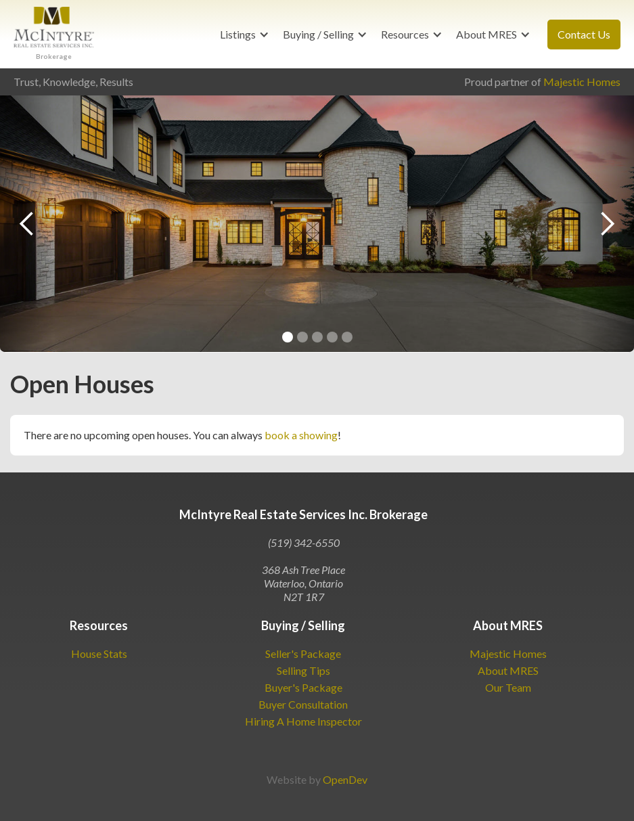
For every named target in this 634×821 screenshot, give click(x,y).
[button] (244, 34)
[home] (54, 34)
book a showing (301, 434)
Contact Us (584, 34)
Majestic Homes (581, 81)
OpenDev (345, 779)
